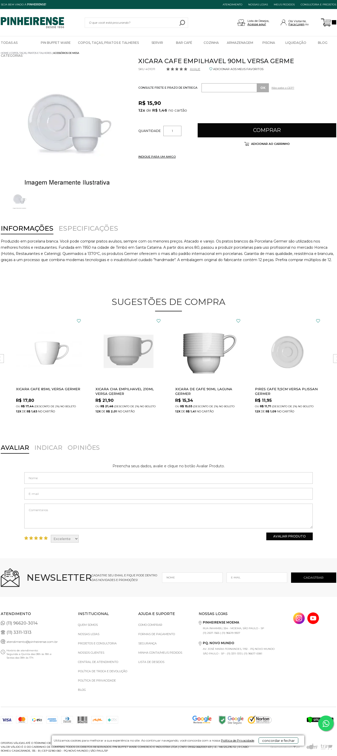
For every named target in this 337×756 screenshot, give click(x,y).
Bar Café (184, 43)
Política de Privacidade (192, 749)
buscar (182, 23)
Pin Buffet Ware (56, 43)
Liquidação (295, 43)
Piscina (268, 43)
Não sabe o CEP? (282, 87)
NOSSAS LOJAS (258, 4)
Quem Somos (88, 625)
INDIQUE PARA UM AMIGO (157, 157)
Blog (322, 43)
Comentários (168, 516)
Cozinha (211, 43)
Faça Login (296, 24)
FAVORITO (79, 321)
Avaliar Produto (289, 536)
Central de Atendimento (98, 662)
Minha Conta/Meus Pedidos (160, 652)
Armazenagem (240, 43)
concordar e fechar (246, 747)
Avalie (195, 69)
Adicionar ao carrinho (270, 144)
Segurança (147, 643)
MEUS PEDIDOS (284, 4)
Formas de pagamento (156, 634)
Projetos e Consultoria (97, 643)
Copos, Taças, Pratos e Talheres (108, 43)
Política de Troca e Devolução (102, 671)
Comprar (267, 130)
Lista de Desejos (151, 662)
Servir (157, 43)
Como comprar (150, 625)
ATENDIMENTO (232, 4)
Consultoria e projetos (318, 4)
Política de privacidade (97, 680)
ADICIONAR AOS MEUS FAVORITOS (238, 69)
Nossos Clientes (91, 652)
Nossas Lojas (88, 634)
